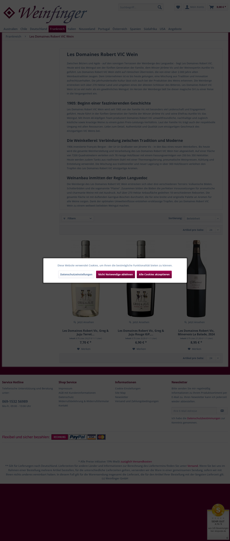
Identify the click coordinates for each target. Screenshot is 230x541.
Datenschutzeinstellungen (76, 274)
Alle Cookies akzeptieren (154, 274)
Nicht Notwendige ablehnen (115, 274)
